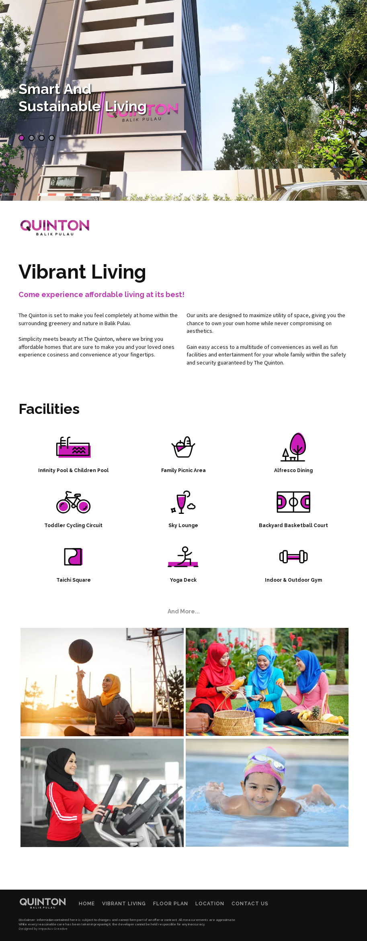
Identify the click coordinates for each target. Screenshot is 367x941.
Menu (356, 7)
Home (87, 903)
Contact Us (250, 903)
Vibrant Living (124, 903)
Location (209, 903)
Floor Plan (170, 903)
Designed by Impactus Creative (43, 929)
